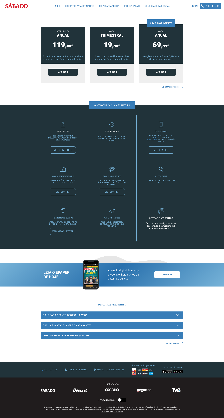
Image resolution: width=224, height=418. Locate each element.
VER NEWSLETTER (63, 231)
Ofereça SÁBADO (131, 6)
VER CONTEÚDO (63, 150)
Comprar (167, 275)
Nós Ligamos (210, 6)
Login (194, 6)
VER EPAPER (161, 150)
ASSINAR (63, 72)
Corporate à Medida (108, 6)
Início (57, 6)
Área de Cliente (76, 370)
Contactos (49, 370)
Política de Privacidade (116, 412)
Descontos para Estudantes (79, 6)
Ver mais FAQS (174, 343)
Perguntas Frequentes (109, 370)
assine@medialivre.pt (173, 407)
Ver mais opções (172, 87)
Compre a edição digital (157, 6)
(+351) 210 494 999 (118, 407)
